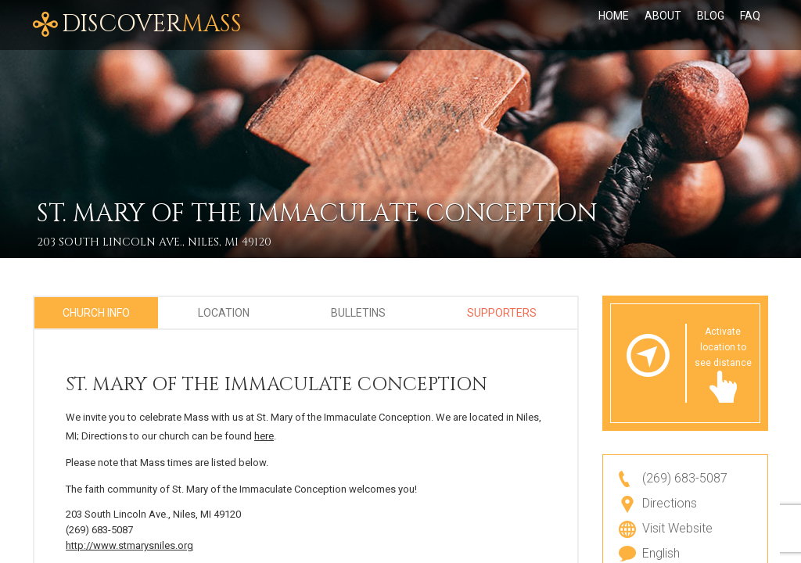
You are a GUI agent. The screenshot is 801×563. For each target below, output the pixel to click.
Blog (710, 15)
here (264, 436)
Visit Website (677, 528)
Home (613, 15)
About (663, 15)
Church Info (96, 313)
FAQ (750, 15)
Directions (669, 503)
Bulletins (358, 313)
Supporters (502, 313)
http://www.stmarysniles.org (129, 545)
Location (224, 313)
